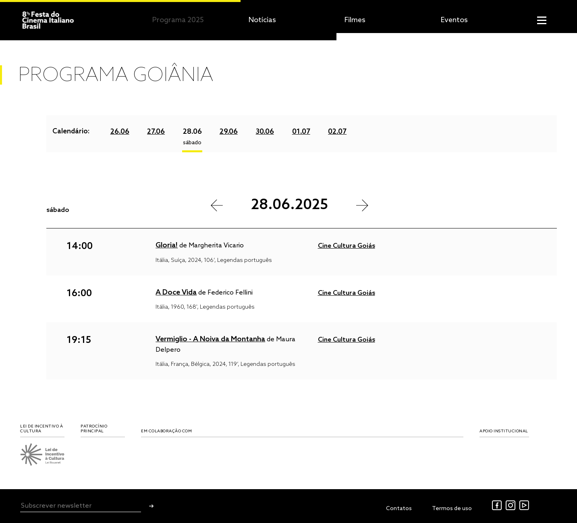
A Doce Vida (176, 292)
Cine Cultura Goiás (346, 246)
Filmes (355, 20)
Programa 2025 (178, 20)
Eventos (454, 20)
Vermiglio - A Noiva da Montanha (210, 339)
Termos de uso (452, 508)
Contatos (399, 508)
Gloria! (167, 245)
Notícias (262, 20)
